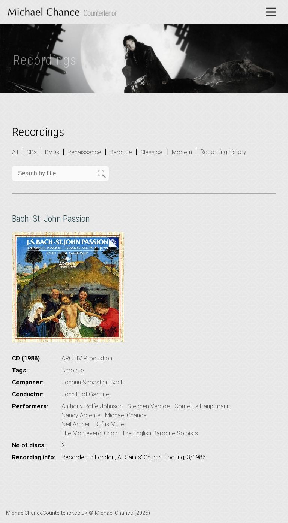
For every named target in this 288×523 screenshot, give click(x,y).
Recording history (223, 151)
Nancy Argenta (81, 415)
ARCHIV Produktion (87, 358)
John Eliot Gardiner (86, 394)
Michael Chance (126, 415)
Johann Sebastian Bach (93, 382)
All (15, 152)
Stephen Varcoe (148, 406)
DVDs (52, 152)
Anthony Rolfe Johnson (92, 406)
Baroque (121, 152)
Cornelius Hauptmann (202, 406)
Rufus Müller (110, 424)
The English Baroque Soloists (160, 433)
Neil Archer (76, 424)
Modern (182, 152)
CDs (31, 152)
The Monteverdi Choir (89, 433)
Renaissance (84, 152)
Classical (152, 152)
